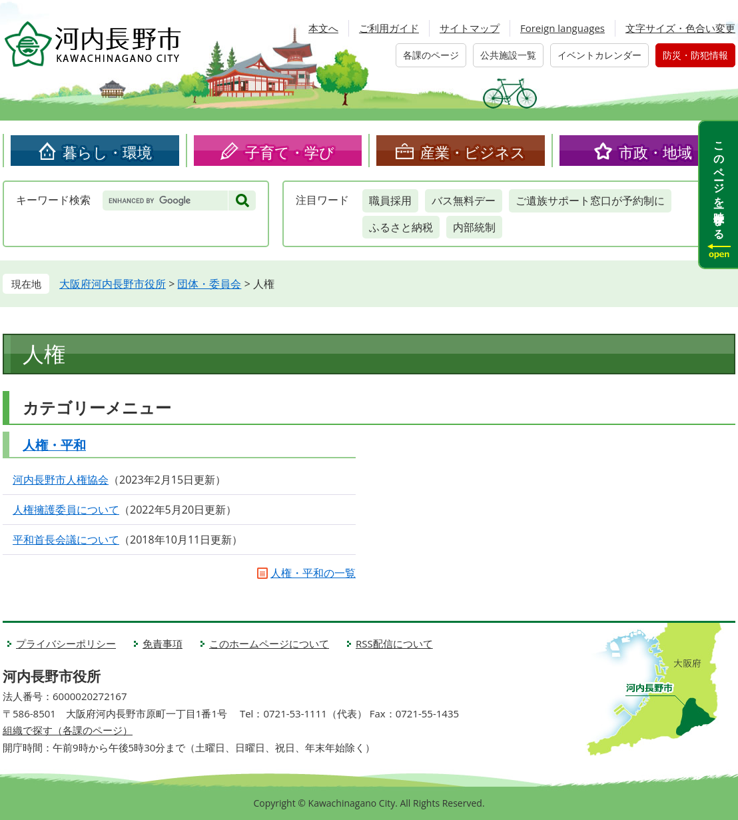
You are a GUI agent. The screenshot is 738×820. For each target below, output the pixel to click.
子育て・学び (289, 152)
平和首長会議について (66, 539)
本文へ (323, 28)
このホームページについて (269, 643)
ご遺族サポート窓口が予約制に (590, 200)
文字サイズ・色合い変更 (680, 28)
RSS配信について (394, 643)
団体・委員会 (209, 283)
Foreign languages (562, 28)
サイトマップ (470, 28)
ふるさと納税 (401, 227)
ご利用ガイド (389, 28)
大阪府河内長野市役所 (112, 283)
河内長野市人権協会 (61, 479)
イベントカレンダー (599, 55)
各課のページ (431, 55)
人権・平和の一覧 (313, 573)
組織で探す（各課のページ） (68, 730)
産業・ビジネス (473, 152)
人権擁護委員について (66, 509)
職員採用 (390, 200)
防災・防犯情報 (695, 55)
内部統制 (474, 227)
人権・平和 (54, 445)
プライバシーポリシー (66, 643)
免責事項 (163, 643)
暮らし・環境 (107, 152)
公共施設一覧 (508, 55)
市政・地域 (655, 152)
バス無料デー (464, 200)
